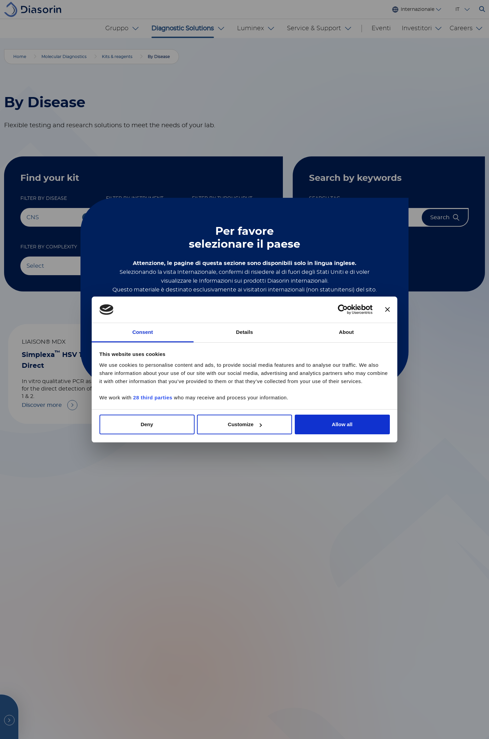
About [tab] (346, 332)
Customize (245, 424)
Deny (147, 424)
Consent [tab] (142, 332)
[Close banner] (387, 309)
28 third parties (153, 397)
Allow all (342, 424)
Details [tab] (244, 332)
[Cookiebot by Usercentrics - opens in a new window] (343, 310)
